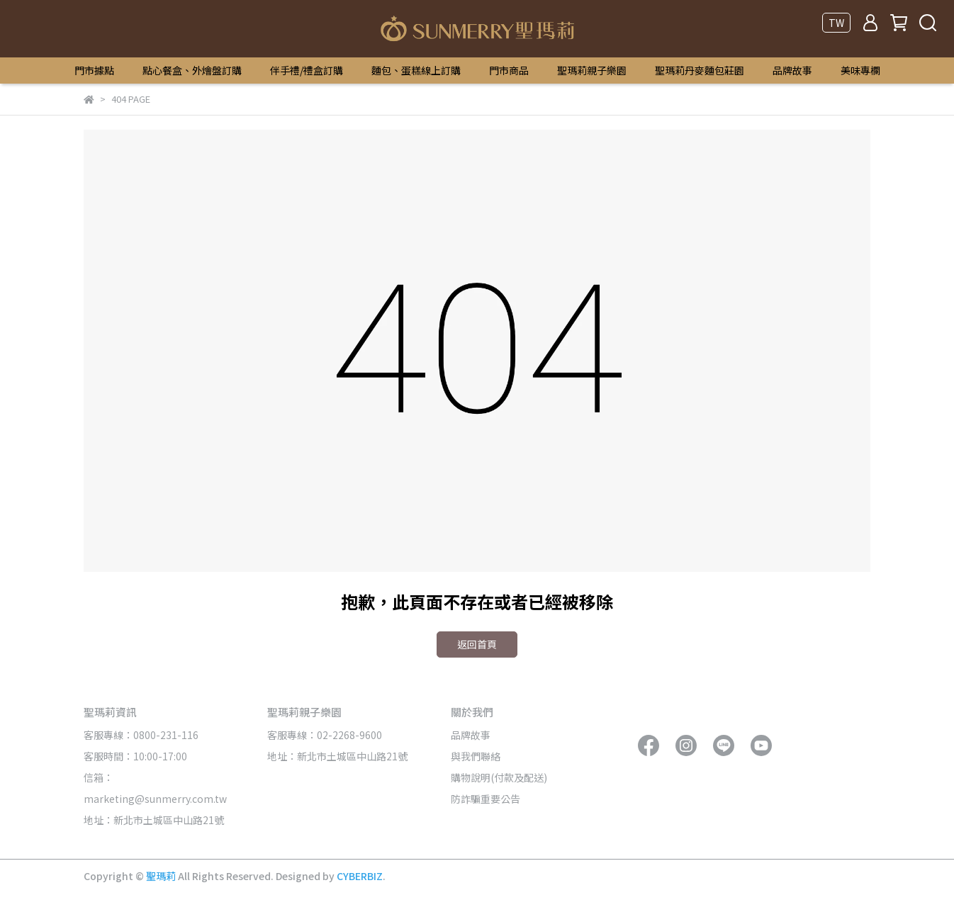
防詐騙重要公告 (485, 799)
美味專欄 (860, 70)
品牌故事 (792, 70)
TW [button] (836, 22)
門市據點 (94, 70)
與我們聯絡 (475, 756)
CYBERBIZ (360, 876)
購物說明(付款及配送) (499, 777)
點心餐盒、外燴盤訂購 (192, 70)
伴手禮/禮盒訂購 (306, 70)
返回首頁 (477, 644)
